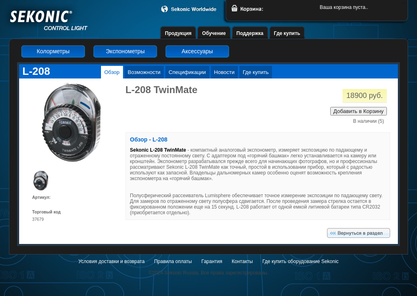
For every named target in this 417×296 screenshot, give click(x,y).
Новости (224, 72)
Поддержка (250, 33)
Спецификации (187, 72)
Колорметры (53, 51)
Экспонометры (125, 51)
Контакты (242, 261)
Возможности (144, 72)
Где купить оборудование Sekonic (300, 261)
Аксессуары (197, 51)
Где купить (287, 33)
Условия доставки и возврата (111, 261)
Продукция (178, 33)
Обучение (214, 33)
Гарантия (212, 261)
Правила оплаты (173, 261)
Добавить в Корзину (359, 111)
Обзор (112, 72)
